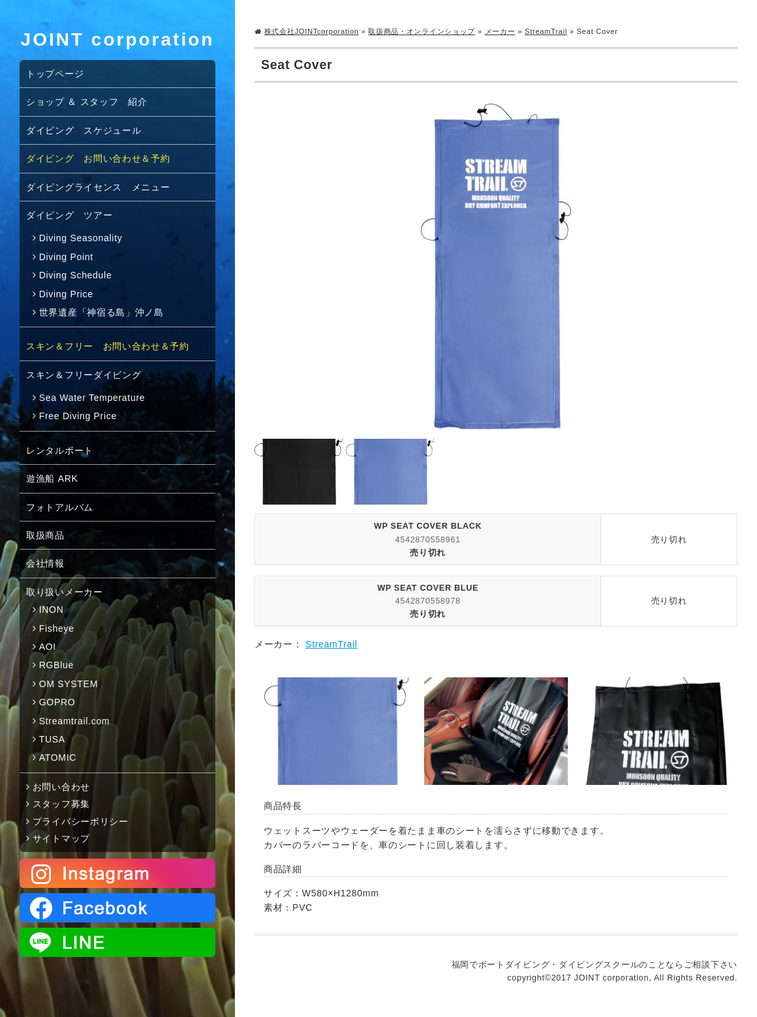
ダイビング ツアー (69, 215)
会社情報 (45, 563)
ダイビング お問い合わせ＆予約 (98, 158)
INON (51, 609)
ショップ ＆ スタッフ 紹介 (86, 101)
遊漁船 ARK (52, 478)
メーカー (500, 31)
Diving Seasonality (81, 238)
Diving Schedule (75, 275)
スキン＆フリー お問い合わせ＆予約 (107, 346)
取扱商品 (45, 535)
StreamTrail (546, 31)
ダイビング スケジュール (83, 130)
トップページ (55, 73)
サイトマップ (61, 838)
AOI (47, 646)
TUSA (52, 739)
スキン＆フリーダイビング (83, 375)
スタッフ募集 (61, 804)
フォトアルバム (59, 507)
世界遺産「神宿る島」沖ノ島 (101, 312)
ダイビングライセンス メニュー (98, 187)
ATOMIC (57, 757)
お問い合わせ (61, 787)
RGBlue (56, 665)
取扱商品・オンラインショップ (421, 31)
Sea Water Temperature (92, 397)
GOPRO (57, 702)
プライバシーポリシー (81, 821)
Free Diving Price (78, 416)
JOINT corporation (118, 39)
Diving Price (66, 294)
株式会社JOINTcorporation (311, 31)
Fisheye (56, 628)
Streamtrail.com (74, 721)
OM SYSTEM (68, 684)
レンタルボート (59, 450)
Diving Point (66, 257)
